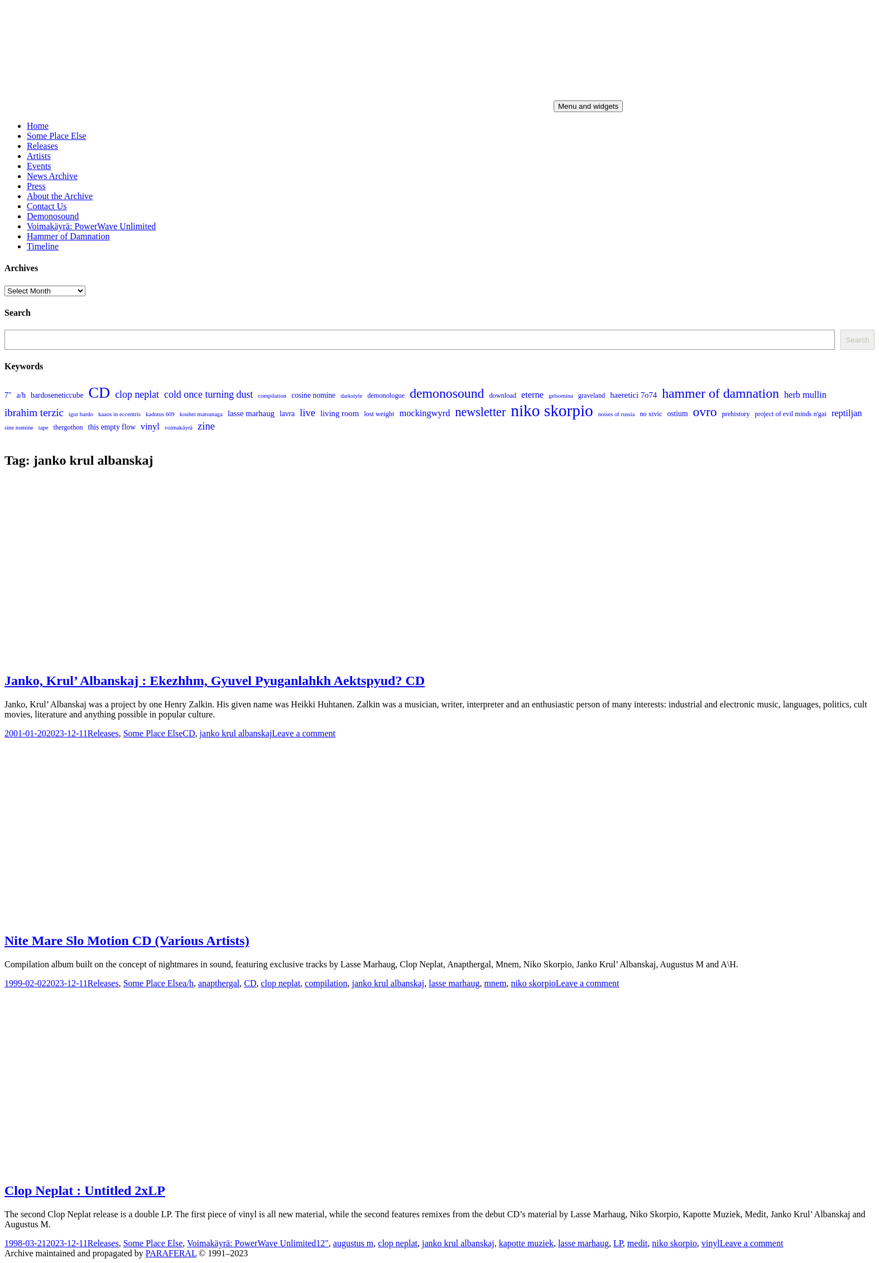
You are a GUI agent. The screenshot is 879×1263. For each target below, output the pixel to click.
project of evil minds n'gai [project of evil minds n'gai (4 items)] (791, 414)
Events (39, 166)
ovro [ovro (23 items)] (705, 411)
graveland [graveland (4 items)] (591, 395)
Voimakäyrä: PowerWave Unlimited (91, 226)
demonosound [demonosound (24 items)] (447, 393)
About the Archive (60, 196)
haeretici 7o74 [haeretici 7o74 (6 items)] (633, 395)
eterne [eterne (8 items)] (532, 394)
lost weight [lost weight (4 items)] (379, 414)
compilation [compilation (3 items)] (272, 396)
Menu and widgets (588, 106)
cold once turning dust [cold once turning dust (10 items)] (208, 394)
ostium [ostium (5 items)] (677, 413)
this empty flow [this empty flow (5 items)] (112, 427)
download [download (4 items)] (502, 395)
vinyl (711, 1243)
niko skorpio (533, 983)
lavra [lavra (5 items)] (287, 413)
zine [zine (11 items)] (206, 426)
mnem (495, 983)
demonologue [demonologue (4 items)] (386, 395)
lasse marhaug (454, 983)
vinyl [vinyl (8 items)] (150, 426)
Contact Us (47, 206)
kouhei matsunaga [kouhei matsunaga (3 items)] (201, 414)
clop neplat (280, 983)
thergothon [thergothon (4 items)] (68, 427)
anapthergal (218, 983)
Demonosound (53, 216)
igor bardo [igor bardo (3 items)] (81, 414)
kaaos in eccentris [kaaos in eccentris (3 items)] (119, 414)
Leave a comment (303, 733)
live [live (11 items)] (307, 412)
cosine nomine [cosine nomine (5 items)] (313, 395)
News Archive (52, 176)
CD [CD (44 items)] (99, 392)
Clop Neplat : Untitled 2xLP (84, 1190)
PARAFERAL (171, 1253)
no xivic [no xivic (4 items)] (651, 414)
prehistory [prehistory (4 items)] (736, 414)
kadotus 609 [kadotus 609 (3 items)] (160, 414)
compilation (326, 983)
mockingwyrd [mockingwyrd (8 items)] (424, 413)
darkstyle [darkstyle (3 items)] (351, 396)
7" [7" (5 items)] (7, 395)
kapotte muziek (526, 1243)
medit (637, 1243)
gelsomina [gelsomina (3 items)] (561, 396)
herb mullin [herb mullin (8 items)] (805, 394)
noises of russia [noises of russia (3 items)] (616, 414)
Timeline (43, 246)
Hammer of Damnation (68, 236)
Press (36, 186)
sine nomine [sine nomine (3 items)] (18, 428)
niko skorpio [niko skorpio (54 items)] (552, 411)
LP (618, 1243)
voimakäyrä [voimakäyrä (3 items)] (179, 428)
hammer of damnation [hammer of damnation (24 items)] (720, 393)
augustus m (353, 1243)
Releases (42, 146)
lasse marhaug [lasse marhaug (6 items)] (251, 413)
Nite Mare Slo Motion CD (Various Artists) (126, 940)
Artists (39, 156)
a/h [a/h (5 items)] (21, 395)
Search (857, 340)
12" (322, 1243)
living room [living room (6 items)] (339, 413)
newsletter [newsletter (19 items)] (480, 412)
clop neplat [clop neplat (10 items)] (137, 394)
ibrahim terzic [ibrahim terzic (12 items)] (34, 412)
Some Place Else (57, 136)
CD (188, 733)
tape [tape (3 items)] (44, 428)
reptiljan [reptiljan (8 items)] (847, 413)
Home (38, 126)
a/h (188, 983)
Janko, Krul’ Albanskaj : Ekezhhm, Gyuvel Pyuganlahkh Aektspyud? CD (214, 680)
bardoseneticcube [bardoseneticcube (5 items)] (57, 395)
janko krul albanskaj (236, 733)
